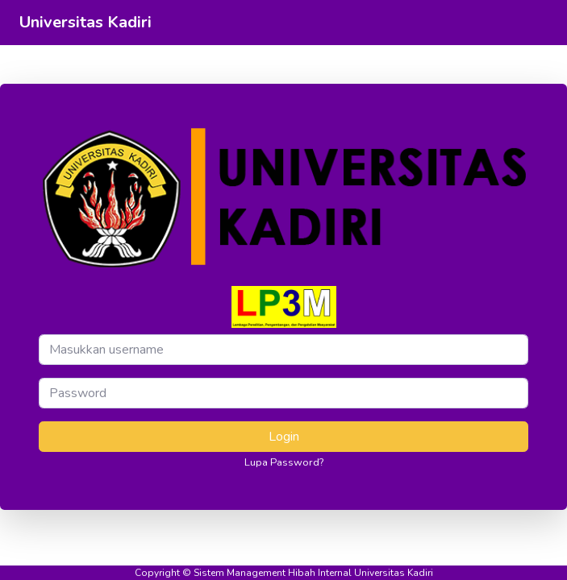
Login (284, 436)
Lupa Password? (283, 462)
